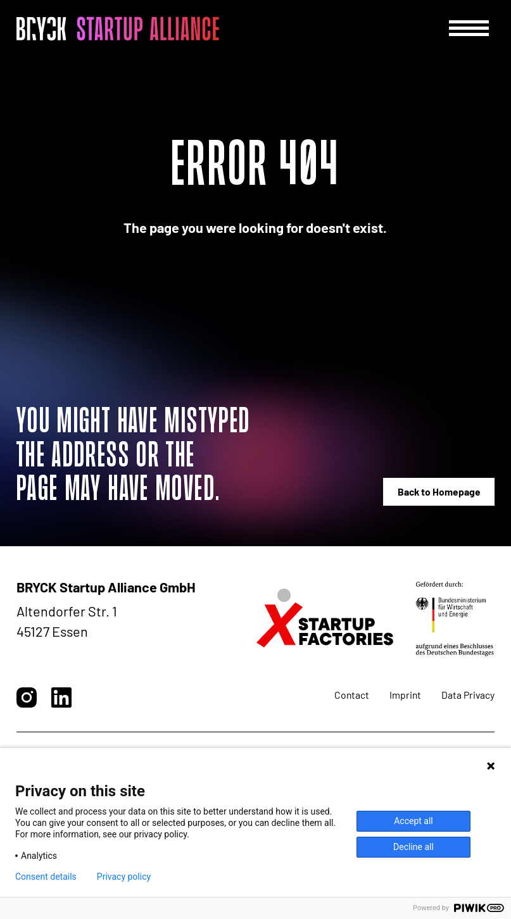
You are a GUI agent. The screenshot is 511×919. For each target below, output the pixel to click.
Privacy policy (124, 877)
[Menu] (469, 28)
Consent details (46, 877)
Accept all (413, 821)
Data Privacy (468, 695)
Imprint (405, 695)
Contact (351, 695)
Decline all (413, 847)
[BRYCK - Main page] (117, 28)
